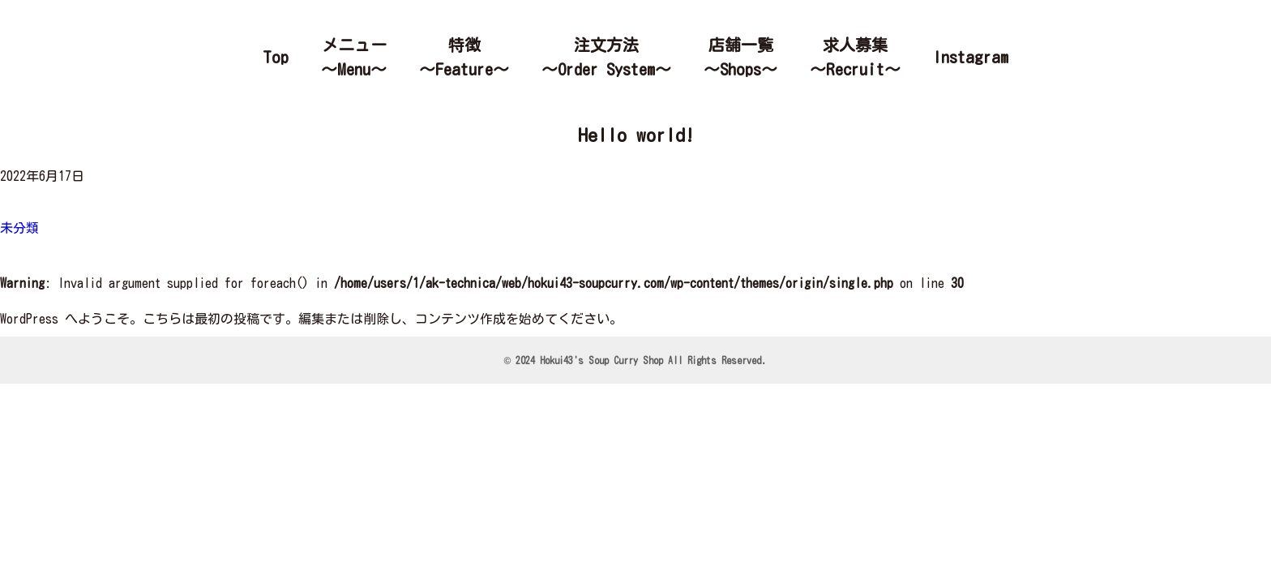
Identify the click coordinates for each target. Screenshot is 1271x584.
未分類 (19, 227)
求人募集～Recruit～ (855, 56)
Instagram (970, 57)
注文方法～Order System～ (606, 56)
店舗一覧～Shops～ (740, 56)
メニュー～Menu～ (354, 56)
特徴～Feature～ (464, 56)
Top (276, 57)
